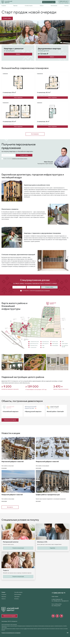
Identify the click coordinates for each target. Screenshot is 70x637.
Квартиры (15, 5)
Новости (41, 5)
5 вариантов (40, 73)
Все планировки (35, 133)
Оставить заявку (7, 18)
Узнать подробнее (18, 97)
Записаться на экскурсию (49, 2)
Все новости (10, 507)
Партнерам (16, 596)
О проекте (4, 5)
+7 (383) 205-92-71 (63, 1)
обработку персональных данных (19, 158)
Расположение (54, 5)
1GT (67, 632)
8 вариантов (5, 102)
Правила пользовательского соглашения (11, 632)
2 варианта (5, 73)
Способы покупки (28, 5)
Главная (3, 592)
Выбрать (18, 54)
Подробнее (52, 547)
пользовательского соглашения (42, 290)
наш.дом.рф (15, 624)
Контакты (66, 5)
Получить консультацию (18, 547)
